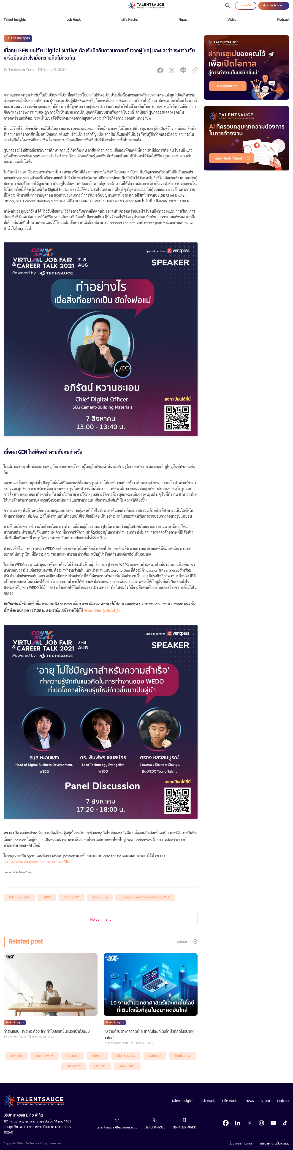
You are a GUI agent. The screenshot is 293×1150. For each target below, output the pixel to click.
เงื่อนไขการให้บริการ (241, 1143)
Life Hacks (129, 20)
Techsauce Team (21, 69)
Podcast (283, 20)
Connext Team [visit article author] (17, 1036)
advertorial (100, 897)
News (183, 20)
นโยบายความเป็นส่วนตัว (274, 1143)
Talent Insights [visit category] (18, 38)
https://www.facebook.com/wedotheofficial (38, 861)
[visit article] (51, 985)
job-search (127, 1066)
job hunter (73, 1066)
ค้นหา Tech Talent (273, 5)
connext (72, 1056)
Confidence (182, 1056)
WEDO (47, 897)
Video (232, 20)
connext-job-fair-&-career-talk (145, 897)
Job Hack (74, 20)
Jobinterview (44, 1056)
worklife (100, 1066)
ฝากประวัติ (245, 5)
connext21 (71, 897)
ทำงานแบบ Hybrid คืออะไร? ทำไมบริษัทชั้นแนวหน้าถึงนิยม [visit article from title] (47, 1031)
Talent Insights (15, 20)
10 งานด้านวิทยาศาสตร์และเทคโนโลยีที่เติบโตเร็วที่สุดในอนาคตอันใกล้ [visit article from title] (149, 1034)
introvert (97, 1056)
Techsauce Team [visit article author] (118, 1043)
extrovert (154, 1056)
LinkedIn (16, 1056)
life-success (126, 1056)
